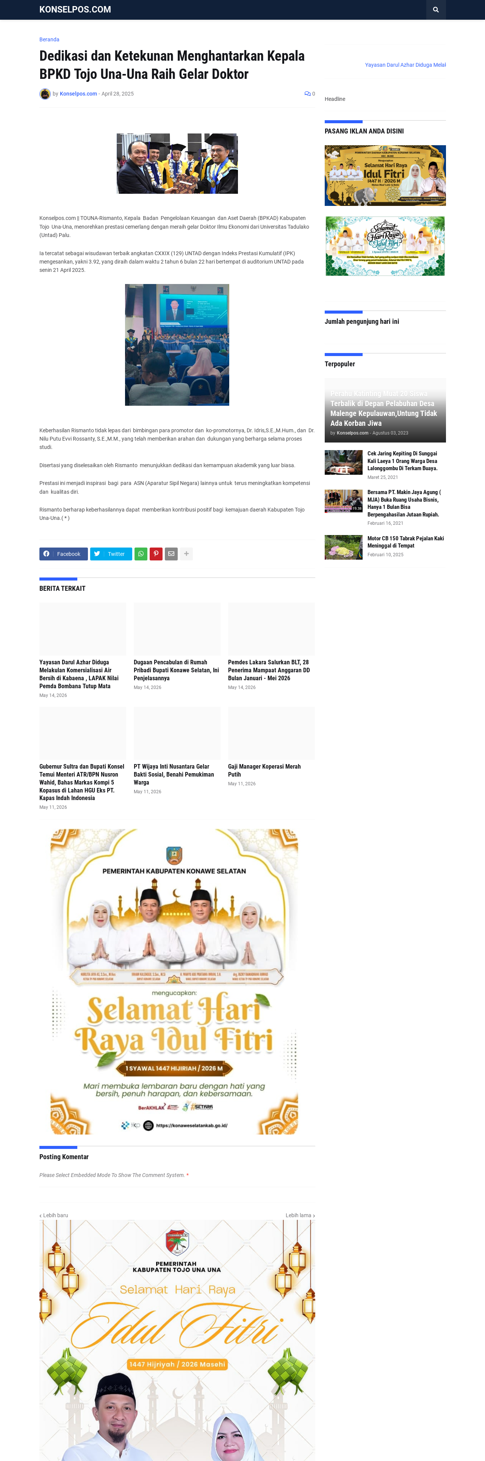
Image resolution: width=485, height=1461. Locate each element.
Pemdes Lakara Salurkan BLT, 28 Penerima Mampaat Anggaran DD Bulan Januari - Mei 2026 (269, 670)
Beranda (49, 39)
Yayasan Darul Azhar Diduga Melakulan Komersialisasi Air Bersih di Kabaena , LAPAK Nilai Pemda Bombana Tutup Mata (79, 674)
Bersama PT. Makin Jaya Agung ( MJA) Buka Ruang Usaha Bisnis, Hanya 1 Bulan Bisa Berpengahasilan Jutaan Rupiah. (404, 503)
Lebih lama (298, 1215)
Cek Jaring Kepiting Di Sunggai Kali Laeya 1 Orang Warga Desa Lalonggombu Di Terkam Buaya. (403, 461)
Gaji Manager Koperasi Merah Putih (264, 770)
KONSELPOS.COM (75, 10)
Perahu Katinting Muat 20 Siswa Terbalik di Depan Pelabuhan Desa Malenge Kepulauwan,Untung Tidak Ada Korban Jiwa (383, 408)
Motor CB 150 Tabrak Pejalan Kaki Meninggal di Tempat (406, 542)
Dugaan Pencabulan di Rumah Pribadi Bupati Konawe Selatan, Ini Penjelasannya (176, 670)
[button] (436, 10)
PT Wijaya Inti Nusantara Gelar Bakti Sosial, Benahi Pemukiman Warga (174, 774)
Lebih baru (55, 1215)
